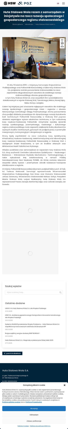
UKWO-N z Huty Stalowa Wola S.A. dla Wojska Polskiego (25, 308)
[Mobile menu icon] (63, 3)
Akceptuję (34, 408)
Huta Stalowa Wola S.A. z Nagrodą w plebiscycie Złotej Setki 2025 (29, 340)
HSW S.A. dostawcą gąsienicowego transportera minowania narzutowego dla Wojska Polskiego (32, 316)
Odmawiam (34, 415)
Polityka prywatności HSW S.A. (40, 426)
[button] (64, 385)
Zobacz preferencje (34, 421)
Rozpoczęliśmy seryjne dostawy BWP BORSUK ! (22, 333)
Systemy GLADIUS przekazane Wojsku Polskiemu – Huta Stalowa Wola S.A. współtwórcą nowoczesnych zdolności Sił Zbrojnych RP (32, 325)
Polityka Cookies (23, 426)
